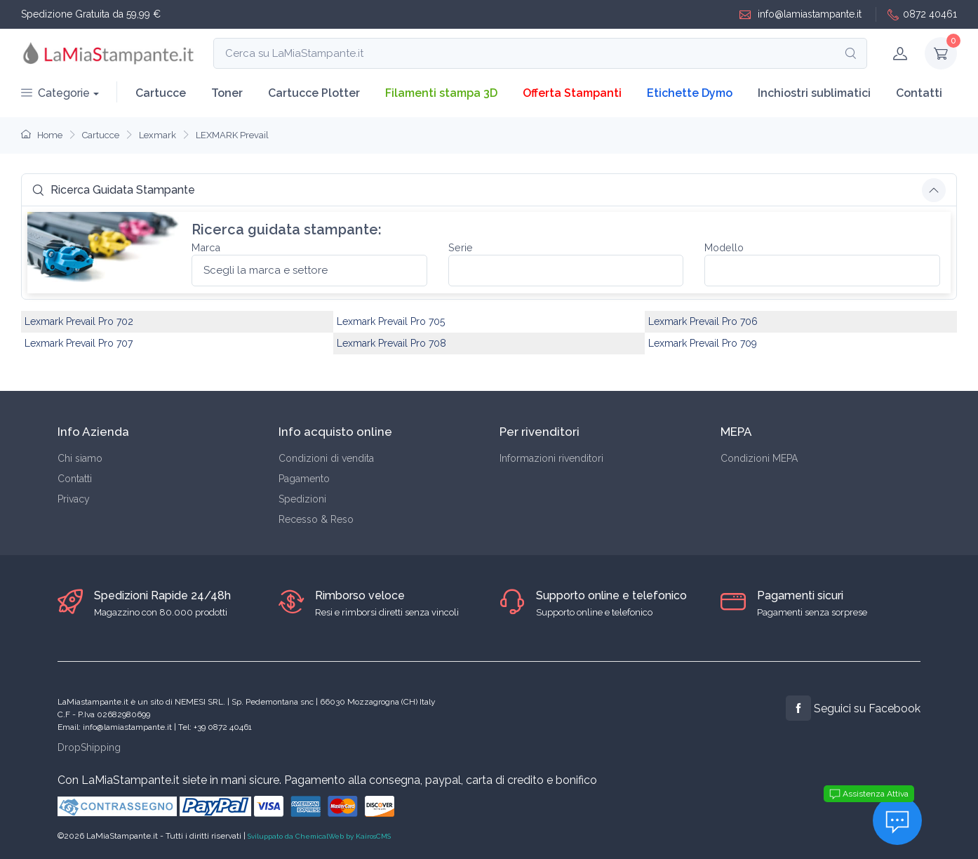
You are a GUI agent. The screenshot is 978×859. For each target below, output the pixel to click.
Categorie (55, 93)
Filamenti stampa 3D (441, 93)
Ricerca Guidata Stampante (113, 190)
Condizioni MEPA (759, 458)
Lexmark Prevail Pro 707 (79, 343)
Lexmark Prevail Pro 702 (79, 321)
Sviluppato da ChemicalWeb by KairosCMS (319, 836)
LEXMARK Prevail (232, 135)
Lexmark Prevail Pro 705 (391, 321)
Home (41, 135)
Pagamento (304, 478)
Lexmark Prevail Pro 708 (391, 343)
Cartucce (160, 93)
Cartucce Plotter (314, 93)
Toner (227, 93)
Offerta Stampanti (572, 93)
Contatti (919, 93)
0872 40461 (922, 14)
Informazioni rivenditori (551, 458)
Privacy (74, 499)
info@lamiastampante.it (800, 14)
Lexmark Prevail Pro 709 (702, 343)
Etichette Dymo (689, 93)
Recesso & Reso (316, 519)
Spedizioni (302, 499)
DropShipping (89, 747)
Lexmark (157, 135)
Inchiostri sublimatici (814, 93)
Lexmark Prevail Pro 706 (703, 321)
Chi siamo (80, 458)
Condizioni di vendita (326, 458)
